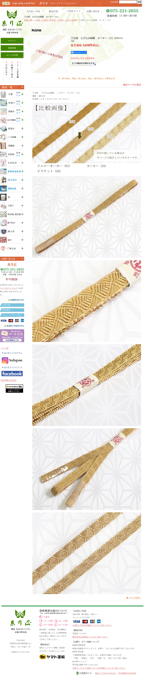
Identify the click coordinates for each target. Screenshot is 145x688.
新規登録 (12, 48)
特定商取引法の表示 (127, 673)
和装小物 (28, 20)
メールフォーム (9, 288)
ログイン (12, 41)
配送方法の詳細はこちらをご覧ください (90, 637)
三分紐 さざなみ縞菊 (67, 20)
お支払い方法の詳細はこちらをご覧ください (92, 625)
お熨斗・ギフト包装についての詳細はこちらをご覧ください (99, 668)
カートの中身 (12, 55)
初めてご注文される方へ (106, 673)
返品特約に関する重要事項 (82, 58)
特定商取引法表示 (8, 380)
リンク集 (5, 348)
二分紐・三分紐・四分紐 (45, 20)
